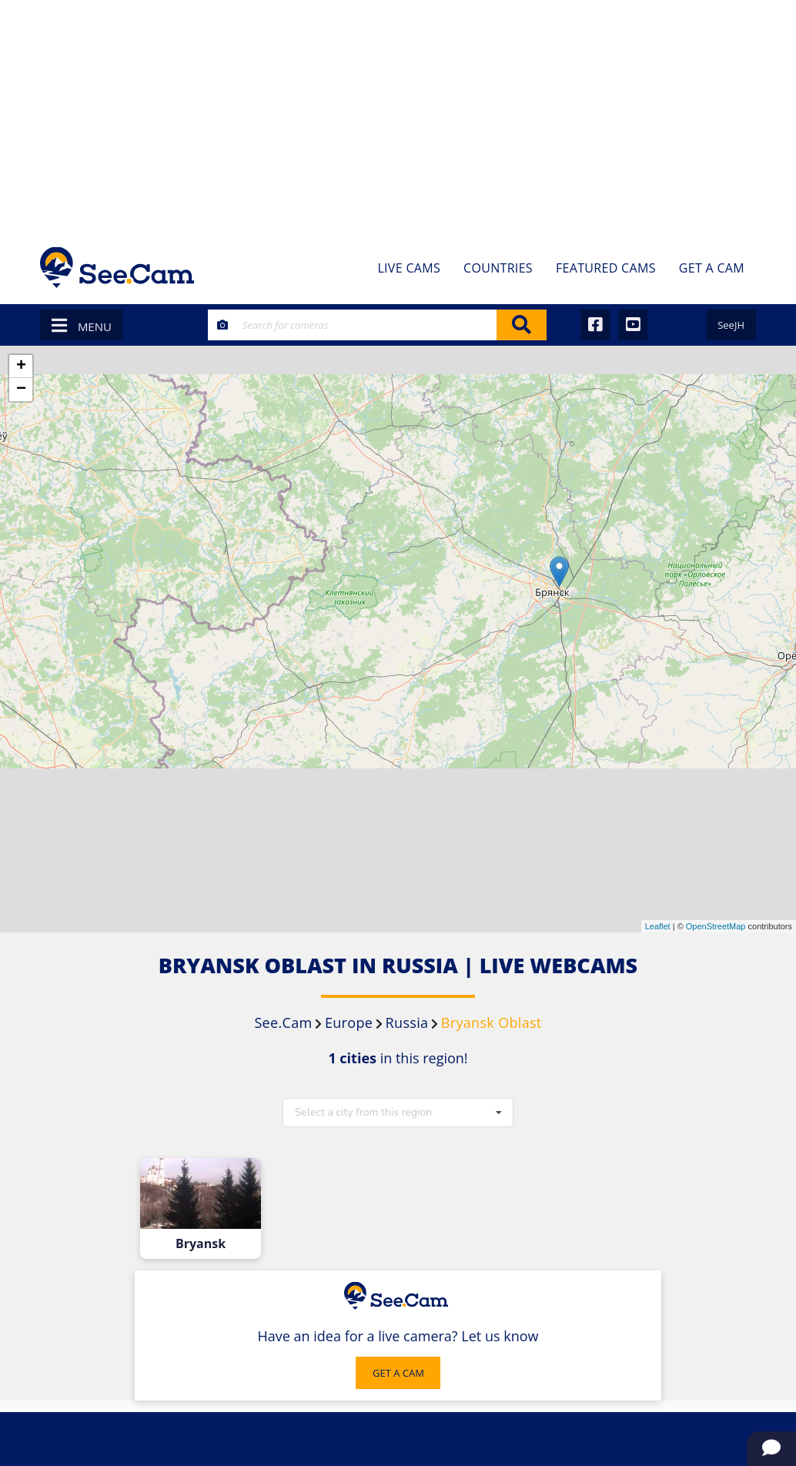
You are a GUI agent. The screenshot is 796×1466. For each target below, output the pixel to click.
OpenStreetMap (716, 926)
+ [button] (21, 366)
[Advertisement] (398, 115)
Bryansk (201, 1244)
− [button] (21, 389)
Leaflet (658, 926)
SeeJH (730, 325)
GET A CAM (398, 1373)
